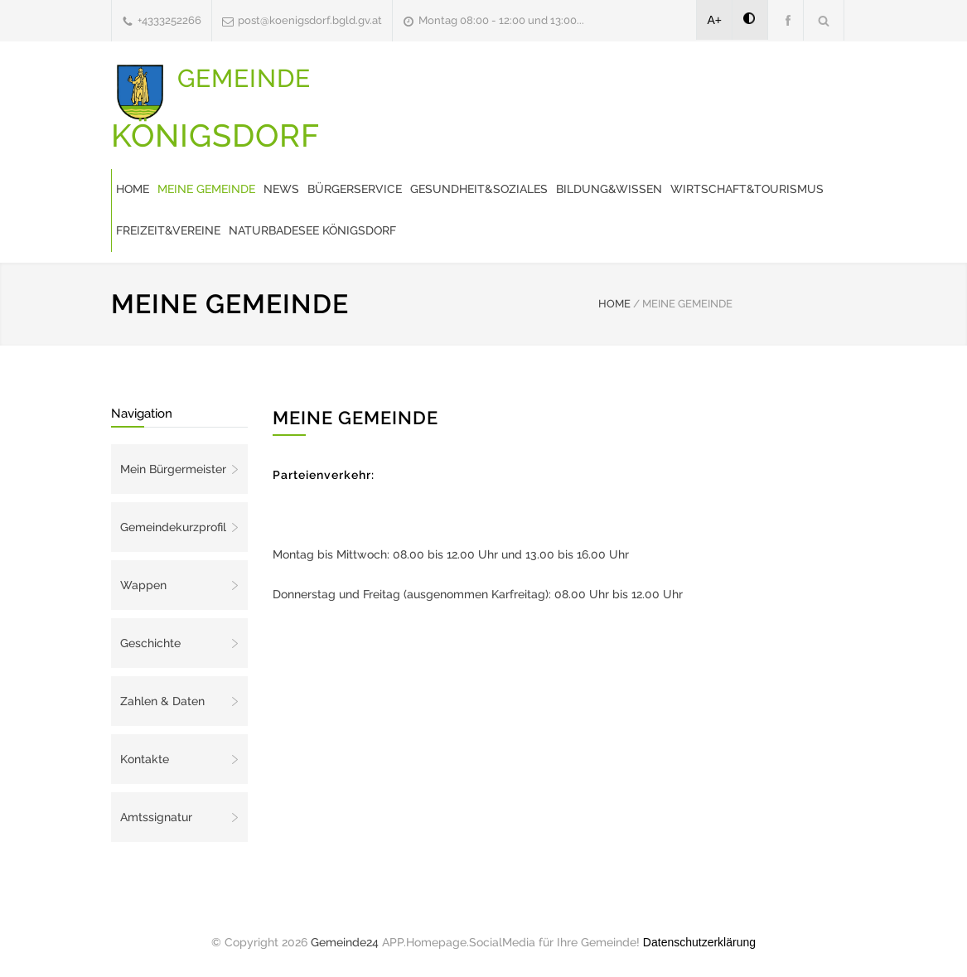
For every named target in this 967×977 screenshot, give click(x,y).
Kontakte (144, 759)
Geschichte (150, 643)
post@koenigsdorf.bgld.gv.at (310, 20)
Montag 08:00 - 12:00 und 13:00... (501, 20)
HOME (614, 303)
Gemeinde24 (345, 942)
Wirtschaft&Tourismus (747, 189)
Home (132, 189)
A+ (715, 20)
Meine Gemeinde (206, 189)
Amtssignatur (156, 817)
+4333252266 (169, 20)
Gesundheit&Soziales (479, 189)
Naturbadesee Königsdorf (312, 230)
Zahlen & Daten (162, 701)
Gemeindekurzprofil (173, 527)
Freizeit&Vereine (168, 230)
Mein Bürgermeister (173, 469)
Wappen (143, 585)
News (281, 189)
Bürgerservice (354, 189)
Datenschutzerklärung (699, 942)
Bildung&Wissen (609, 189)
